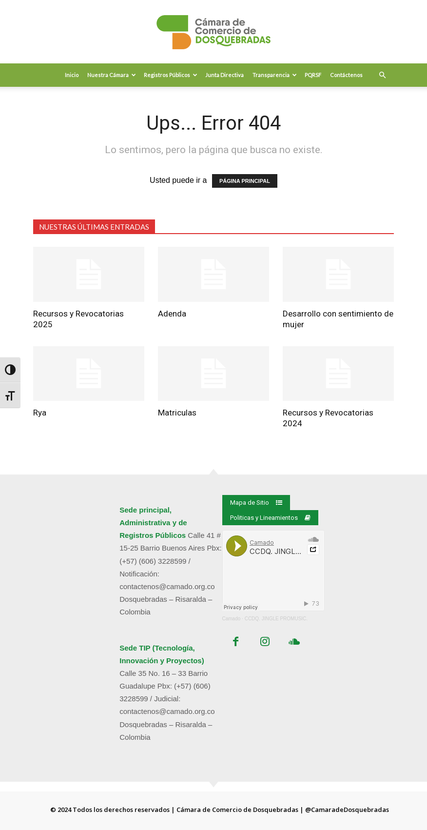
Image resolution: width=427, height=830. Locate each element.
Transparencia (274, 75)
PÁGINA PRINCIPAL (244, 181)
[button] (382, 75)
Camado (231, 618)
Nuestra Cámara (111, 75)
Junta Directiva (224, 75)
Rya (39, 412)
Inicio (71, 75)
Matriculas (177, 412)
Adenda (172, 313)
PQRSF (313, 75)
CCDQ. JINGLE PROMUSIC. (276, 618)
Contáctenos (346, 75)
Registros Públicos (170, 75)
